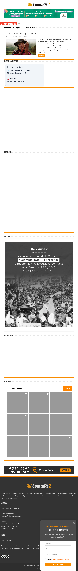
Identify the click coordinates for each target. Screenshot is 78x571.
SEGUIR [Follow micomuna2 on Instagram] (67, 388)
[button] (17, 402)
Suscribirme (57, 564)
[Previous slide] (8, 284)
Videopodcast (22, 24)
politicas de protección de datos (61, 559)
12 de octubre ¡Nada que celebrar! (21, 33)
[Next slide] (69, 284)
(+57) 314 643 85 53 (15, 508)
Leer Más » (41, 55)
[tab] (34, 325)
